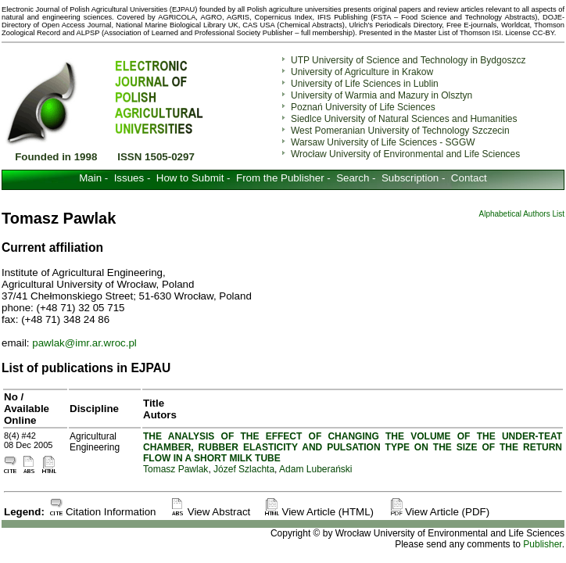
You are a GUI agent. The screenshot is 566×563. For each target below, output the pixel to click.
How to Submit (190, 178)
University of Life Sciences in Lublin (365, 83)
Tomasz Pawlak (175, 469)
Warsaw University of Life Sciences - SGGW (383, 142)
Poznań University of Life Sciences (363, 107)
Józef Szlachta (243, 469)
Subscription (410, 178)
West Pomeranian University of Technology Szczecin (400, 130)
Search (352, 178)
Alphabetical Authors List (521, 214)
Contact (469, 178)
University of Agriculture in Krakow (362, 71)
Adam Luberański (315, 469)
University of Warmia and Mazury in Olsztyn (381, 95)
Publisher (542, 544)
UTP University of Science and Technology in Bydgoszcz (408, 60)
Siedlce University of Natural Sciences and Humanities (404, 118)
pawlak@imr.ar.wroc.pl (84, 343)
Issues (129, 178)
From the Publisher (280, 178)
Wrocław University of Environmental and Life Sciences (405, 154)
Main (90, 178)
